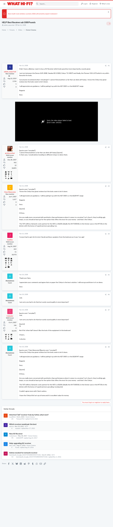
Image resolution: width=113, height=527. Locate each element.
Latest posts (83, 214)
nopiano (18, 454)
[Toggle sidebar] (108, 23)
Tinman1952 (20, 445)
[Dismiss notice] (108, 12)
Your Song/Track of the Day (91, 156)
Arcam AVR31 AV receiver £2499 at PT (95, 167)
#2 (73, 154)
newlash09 (19, 464)
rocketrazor (13, 462)
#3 (73, 192)
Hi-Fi (26, 452)
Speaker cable (86, 135)
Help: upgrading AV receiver (20, 469)
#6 (73, 312)
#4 (73, 249)
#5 (73, 290)
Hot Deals (85, 173)
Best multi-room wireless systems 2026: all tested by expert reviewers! (33, 14)
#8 (73, 364)
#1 (73, 65)
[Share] (70, 66)
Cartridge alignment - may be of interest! (96, 247)
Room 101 (85, 188)
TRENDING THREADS (85, 130)
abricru (11, 452)
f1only (17, 473)
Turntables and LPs (88, 253)
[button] (4, 4)
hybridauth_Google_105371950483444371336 (25, 481)
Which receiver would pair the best (23, 450)
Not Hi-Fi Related (87, 194)
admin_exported (9, 25)
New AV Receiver (16, 460)
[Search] (57, 4)
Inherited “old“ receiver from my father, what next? (29, 441)
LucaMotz (12, 443)
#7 (73, 327)
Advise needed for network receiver (23, 479)
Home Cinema (30, 443)
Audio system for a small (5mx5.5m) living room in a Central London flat (96, 200)
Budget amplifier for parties (91, 177)
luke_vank (12, 471)
